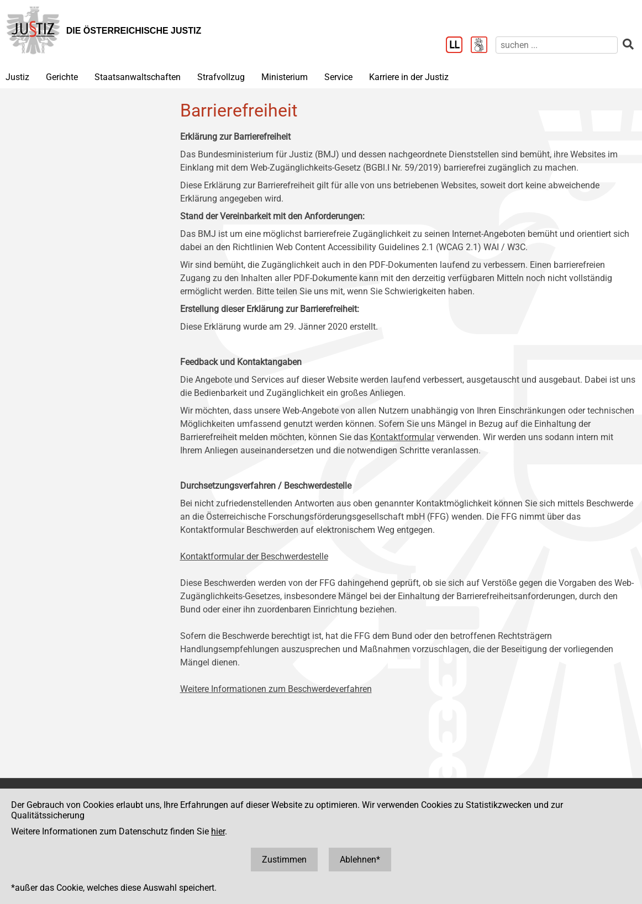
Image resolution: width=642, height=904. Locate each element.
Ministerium (284, 77)
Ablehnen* (360, 859)
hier (218, 831)
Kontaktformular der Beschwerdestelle (254, 556)
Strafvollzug (221, 77)
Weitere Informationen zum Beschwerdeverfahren (276, 689)
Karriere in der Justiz (409, 77)
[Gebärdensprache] (483, 45)
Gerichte (62, 77)
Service (338, 77)
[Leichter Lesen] (458, 45)
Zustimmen (284, 859)
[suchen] (557, 45)
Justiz (17, 77)
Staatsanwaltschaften (137, 77)
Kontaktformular (402, 437)
